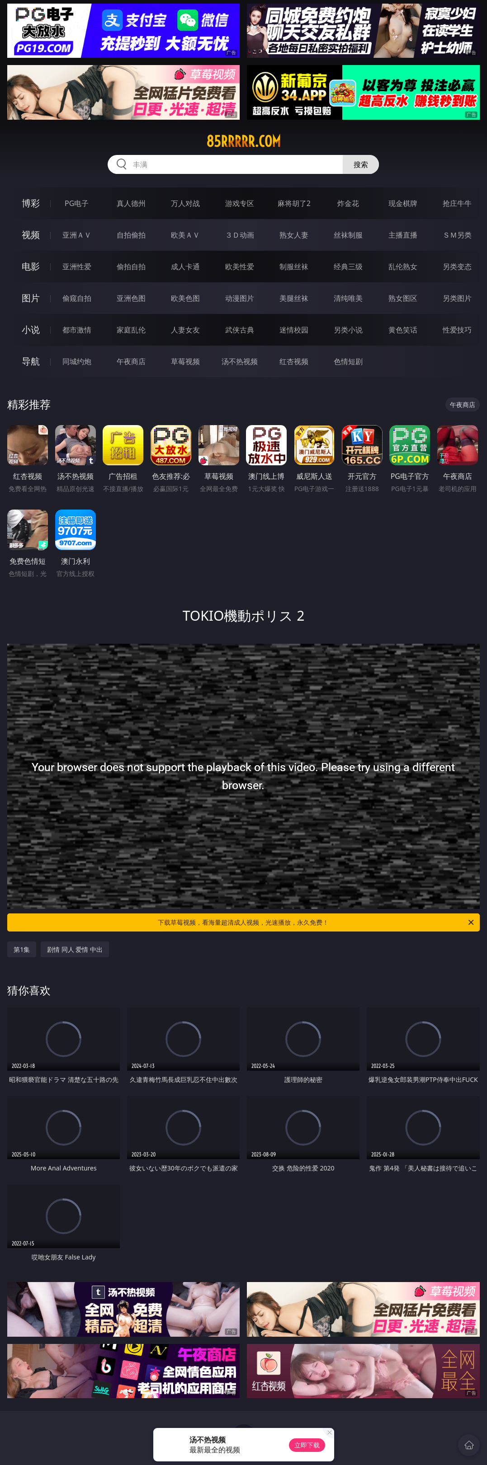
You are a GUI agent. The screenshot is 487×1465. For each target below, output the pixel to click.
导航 (31, 361)
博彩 (31, 203)
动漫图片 (239, 298)
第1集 (22, 949)
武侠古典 (239, 330)
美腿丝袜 (293, 298)
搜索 (361, 164)
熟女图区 (402, 298)
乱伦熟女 (402, 266)
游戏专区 (239, 203)
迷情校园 (293, 330)
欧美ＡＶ (185, 235)
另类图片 (457, 298)
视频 (31, 235)
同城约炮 (76, 361)
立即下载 (307, 1445)
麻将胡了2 (294, 203)
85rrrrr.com (243, 141)
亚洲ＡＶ (76, 235)
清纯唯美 (348, 298)
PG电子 (77, 203)
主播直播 (402, 235)
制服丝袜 (293, 266)
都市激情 (76, 330)
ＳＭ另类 (457, 235)
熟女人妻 (293, 235)
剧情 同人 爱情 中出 (75, 949)
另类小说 (348, 330)
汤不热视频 (240, 361)
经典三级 (348, 266)
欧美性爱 (239, 266)
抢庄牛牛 (457, 203)
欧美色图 (185, 298)
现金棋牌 (402, 203)
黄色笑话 (402, 330)
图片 (31, 298)
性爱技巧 (457, 330)
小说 (31, 329)
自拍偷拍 (131, 235)
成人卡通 (185, 266)
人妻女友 (185, 330)
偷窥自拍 (76, 298)
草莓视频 (185, 361)
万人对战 (185, 203)
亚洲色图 (131, 298)
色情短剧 (348, 361)
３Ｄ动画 (239, 235)
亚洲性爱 (76, 266)
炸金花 (348, 203)
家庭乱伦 (131, 330)
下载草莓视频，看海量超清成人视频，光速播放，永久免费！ (316, 922)
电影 (31, 266)
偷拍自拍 (131, 266)
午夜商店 (131, 361)
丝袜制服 (348, 235)
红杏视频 (293, 361)
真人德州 (131, 203)
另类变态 (457, 266)
